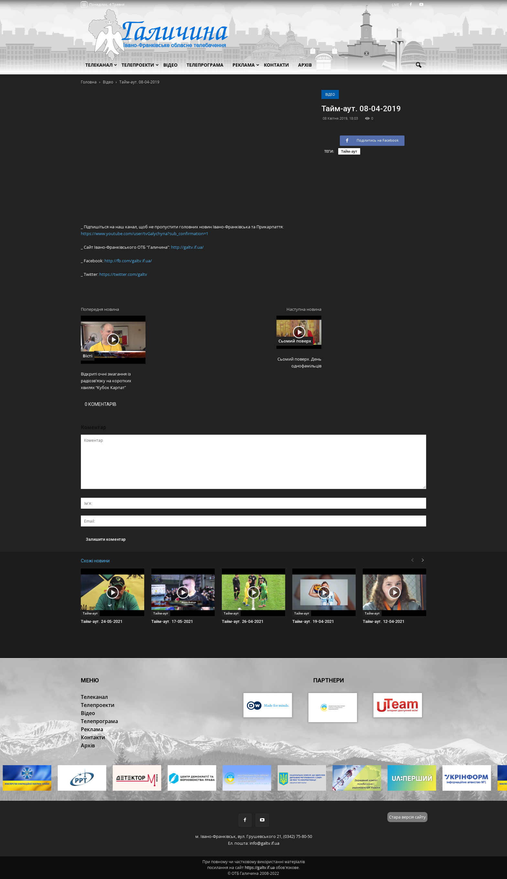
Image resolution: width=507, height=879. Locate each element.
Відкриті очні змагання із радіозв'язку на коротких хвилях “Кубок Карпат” (106, 380)
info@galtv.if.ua (264, 843)
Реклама (245, 65)
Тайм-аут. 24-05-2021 (101, 621)
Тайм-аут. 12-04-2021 (383, 621)
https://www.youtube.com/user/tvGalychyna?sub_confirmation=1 (144, 233)
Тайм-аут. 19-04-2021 (313, 621)
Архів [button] (305, 65)
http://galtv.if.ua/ (187, 247)
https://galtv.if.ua (260, 867)
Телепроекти (140, 65)
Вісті (87, 356)
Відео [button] (170, 65)
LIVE (397, 4)
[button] (418, 65)
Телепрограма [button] (205, 65)
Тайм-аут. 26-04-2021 (242, 621)
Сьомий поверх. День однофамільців (299, 362)
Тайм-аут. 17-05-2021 (172, 621)
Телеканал (101, 65)
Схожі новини (95, 560)
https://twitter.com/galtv (123, 274)
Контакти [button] (276, 65)
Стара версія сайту (407, 817)
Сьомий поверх (294, 341)
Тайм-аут (349, 151)
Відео (330, 94)
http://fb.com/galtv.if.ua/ (128, 261)
